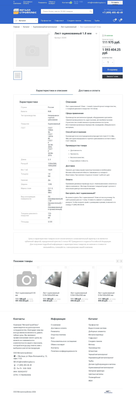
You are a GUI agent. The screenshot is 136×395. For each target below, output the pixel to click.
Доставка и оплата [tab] (89, 90)
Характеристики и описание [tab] (51, 90)
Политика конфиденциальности (64, 351)
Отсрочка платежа (58, 335)
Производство (95, 348)
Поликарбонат (94, 377)
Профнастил (94, 325)
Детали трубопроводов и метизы (102, 364)
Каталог (26, 21)
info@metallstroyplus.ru (97, 2)
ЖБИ (90, 381)
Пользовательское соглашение (64, 341)
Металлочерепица (96, 335)
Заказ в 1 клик (112, 76)
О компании (17, 2)
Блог (53, 338)
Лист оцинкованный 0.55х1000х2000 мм (51, 294)
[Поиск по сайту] (64, 11)
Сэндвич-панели (95, 341)
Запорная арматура (96, 371)
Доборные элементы (97, 331)
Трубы (91, 361)
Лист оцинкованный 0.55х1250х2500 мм (79, 294)
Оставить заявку (115, 3)
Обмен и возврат (52, 2)
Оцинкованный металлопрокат (101, 368)
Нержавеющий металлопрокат (101, 358)
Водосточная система (97, 328)
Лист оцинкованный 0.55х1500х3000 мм (106, 294)
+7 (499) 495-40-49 (112, 12)
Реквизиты (42, 2)
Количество (107, 58)
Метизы (92, 345)
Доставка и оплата (27, 2)
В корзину (112, 69)
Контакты (66, 2)
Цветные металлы (96, 374)
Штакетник (93, 351)
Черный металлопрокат (98, 354)
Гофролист (93, 338)
